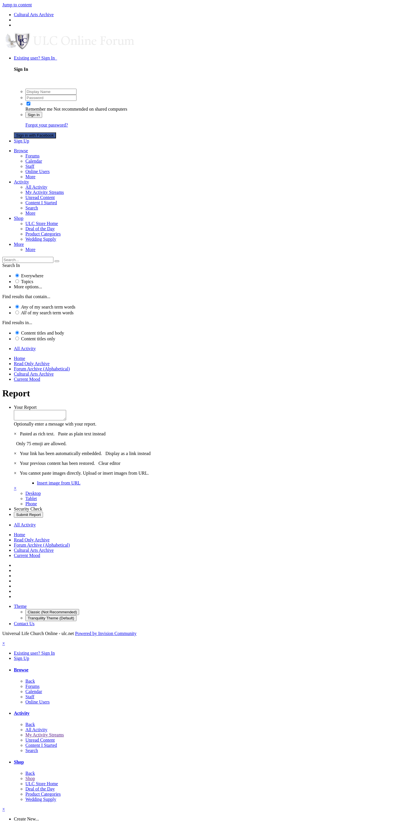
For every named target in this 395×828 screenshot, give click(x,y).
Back (30, 682)
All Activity (36, 187)
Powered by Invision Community (106, 635)
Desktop (33, 495)
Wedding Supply (40, 239)
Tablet (31, 500)
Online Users (37, 171)
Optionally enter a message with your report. (55, 425)
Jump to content (17, 4)
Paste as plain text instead (81, 435)
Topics (27, 281)
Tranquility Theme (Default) (51, 620)
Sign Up (21, 140)
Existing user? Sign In (35, 57)
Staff (29, 166)
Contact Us (24, 625)
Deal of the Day (40, 228)
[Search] (27, 260)
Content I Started (41, 202)
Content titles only (38, 338)
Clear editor (109, 465)
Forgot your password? (46, 124)
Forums (32, 155)
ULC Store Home (41, 223)
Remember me (39, 109)
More (30, 176)
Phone (31, 505)
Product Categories (43, 233)
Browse (21, 150)
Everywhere (32, 275)
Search (31, 207)
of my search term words (48, 307)
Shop (18, 218)
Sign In (34, 115)
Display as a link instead (127, 455)
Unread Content (40, 197)
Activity (21, 181)
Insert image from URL (59, 484)
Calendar (33, 161)
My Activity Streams (44, 192)
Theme (20, 608)
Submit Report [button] (28, 516)
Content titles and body (42, 333)
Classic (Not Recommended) (52, 614)
